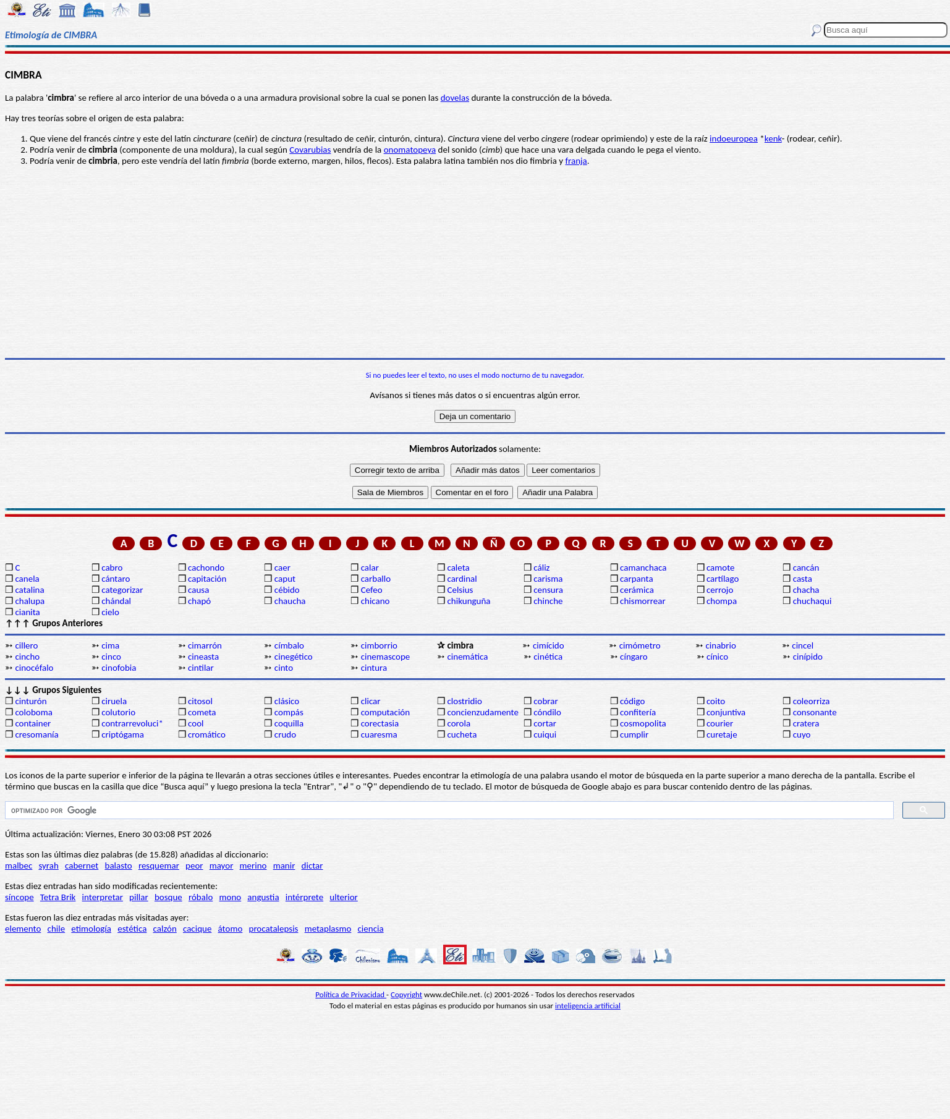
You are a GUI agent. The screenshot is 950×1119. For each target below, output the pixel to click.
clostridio (464, 701)
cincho (27, 656)
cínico (717, 656)
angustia (263, 897)
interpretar (102, 897)
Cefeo (372, 589)
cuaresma (379, 734)
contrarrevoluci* (132, 723)
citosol (200, 701)
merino (253, 865)
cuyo (802, 734)
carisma (547, 578)
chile (57, 928)
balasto (118, 865)
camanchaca (643, 567)
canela (27, 578)
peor (194, 865)
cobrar (545, 701)
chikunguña (468, 600)
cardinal (462, 578)
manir (284, 865)
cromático (207, 734)
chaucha (290, 600)
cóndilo (547, 712)
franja (576, 160)
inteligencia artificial (588, 1005)
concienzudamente (482, 712)
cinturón (30, 701)
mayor (222, 865)
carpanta (636, 578)
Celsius (460, 589)
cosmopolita (643, 723)
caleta (458, 567)
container (33, 723)
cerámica (637, 589)
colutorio (118, 712)
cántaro (115, 578)
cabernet (81, 865)
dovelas (455, 97)
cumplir (634, 734)
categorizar (122, 589)
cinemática (467, 656)
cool (195, 723)
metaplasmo (328, 928)
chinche (547, 600)
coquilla (288, 723)
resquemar (158, 865)
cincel (802, 645)
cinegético (293, 656)
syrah (48, 865)
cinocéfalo (34, 667)
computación (385, 712)
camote (720, 567)
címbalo (289, 645)
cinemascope (385, 656)
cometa (202, 712)
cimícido (548, 645)
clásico (286, 701)
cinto (283, 667)
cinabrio (721, 645)
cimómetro (640, 645)
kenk (773, 138)
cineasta (203, 656)
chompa (721, 600)
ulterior (343, 897)
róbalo (201, 897)
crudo (285, 734)
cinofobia (118, 667)
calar (370, 567)
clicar (371, 701)
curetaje (721, 734)
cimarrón (205, 645)
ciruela (114, 701)
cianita (27, 612)
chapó (199, 600)
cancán (806, 567)
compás (288, 712)
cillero (26, 645)
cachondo (206, 567)
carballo (376, 578)
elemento (23, 928)
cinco (111, 656)
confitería (638, 712)
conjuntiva (725, 712)
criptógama (122, 734)
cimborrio (379, 645)
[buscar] (448, 810)
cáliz (541, 567)
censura (548, 589)
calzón (165, 928)
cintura (374, 667)
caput (284, 578)
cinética (547, 656)
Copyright (406, 994)
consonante (815, 712)
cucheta (462, 734)
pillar (138, 897)
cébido (287, 589)
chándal (116, 600)
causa (198, 589)
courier (719, 723)
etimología (91, 928)
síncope (19, 897)
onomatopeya (410, 149)
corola (458, 723)
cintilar (201, 667)
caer (282, 567)
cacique (197, 928)
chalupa (30, 600)
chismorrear (643, 600)
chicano (375, 600)
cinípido (808, 656)
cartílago (722, 578)
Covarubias (310, 149)
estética (131, 928)
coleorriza (811, 701)
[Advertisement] (475, 262)
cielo (110, 612)
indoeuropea (734, 138)
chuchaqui (812, 600)
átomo (230, 928)
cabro (111, 567)
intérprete (304, 897)
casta (802, 578)
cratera (806, 723)
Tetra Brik (58, 897)
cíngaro (634, 656)
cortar (544, 723)
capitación (207, 578)
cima (110, 645)
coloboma (33, 712)
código (632, 701)
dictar (312, 865)
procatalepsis (274, 928)
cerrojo (719, 589)
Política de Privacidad (350, 994)
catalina (29, 589)
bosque (168, 897)
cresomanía (36, 734)
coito (715, 701)
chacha (806, 589)
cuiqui (544, 734)
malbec (18, 865)
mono (230, 897)
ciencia (371, 928)
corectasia (380, 723)
